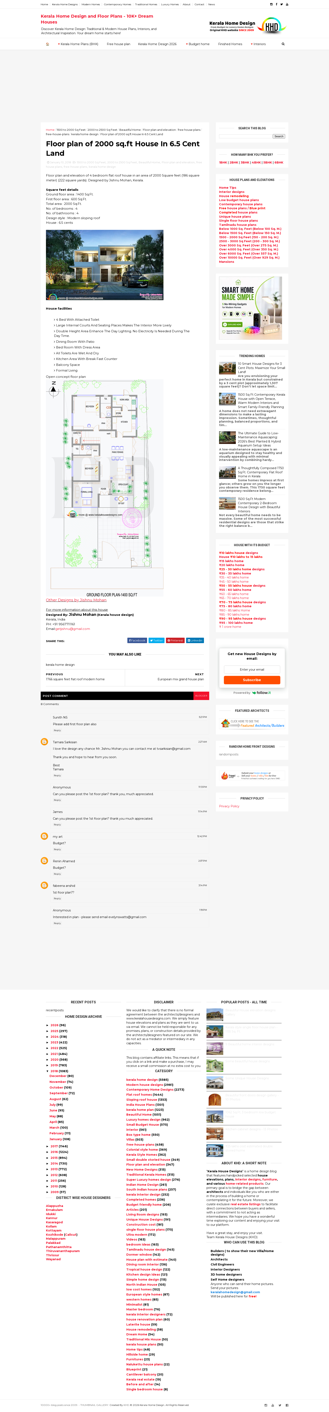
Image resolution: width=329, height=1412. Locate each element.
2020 (55, 1061)
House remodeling (141, 1331)
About (192, 4)
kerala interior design (143, 1196)
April (53, 1123)
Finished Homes (230, 44)
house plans (233, 212)
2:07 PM (198, 862)
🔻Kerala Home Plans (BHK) (77, 44)
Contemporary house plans (235, 204)
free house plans (77, 168)
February (57, 1135)
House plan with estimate (147, 1261)
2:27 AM (198, 743)
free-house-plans (72, 134)
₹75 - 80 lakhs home (230, 606)
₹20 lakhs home (226, 565)
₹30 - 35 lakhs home (230, 573)
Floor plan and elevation (164, 129)
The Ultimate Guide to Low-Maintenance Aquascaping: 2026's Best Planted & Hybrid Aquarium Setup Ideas (254, 439)
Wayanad (53, 1261)
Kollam (51, 1228)
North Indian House (142, 1286)
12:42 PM (197, 837)
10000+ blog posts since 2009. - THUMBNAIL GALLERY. (80, 1406)
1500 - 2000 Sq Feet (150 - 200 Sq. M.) (243, 237)
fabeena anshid (69, 887)
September (59, 1095)
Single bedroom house (145, 1391)
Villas (130, 1141)
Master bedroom (140, 1311)
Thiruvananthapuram (63, 1252)
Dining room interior (143, 1266)
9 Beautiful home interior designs (249, 1046)
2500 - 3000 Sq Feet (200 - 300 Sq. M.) (244, 241)
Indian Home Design (142, 1186)
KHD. (132, 1406)
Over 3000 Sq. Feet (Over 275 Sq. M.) (243, 245)
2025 (54, 1032)
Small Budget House (143, 1126)
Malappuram (55, 1240)
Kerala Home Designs (70, 4)
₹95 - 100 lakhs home (231, 622)
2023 (54, 1044)
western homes (139, 1301)
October (56, 1089)
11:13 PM (198, 788)
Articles (133, 1211)
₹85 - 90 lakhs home (229, 614)
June (53, 1112)
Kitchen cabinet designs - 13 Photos (251, 1131)
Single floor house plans (233, 220)
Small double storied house (148, 1161)
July (53, 1106)
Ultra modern (137, 1236)
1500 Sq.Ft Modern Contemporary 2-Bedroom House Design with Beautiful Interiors (254, 505)
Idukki (51, 1215)
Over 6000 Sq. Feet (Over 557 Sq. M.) (243, 253)
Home (49, 4)
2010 (54, 1188)
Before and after (140, 1386)
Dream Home (137, 1336)
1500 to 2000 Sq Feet (76, 129)
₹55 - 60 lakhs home (230, 589)
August (55, 1100)
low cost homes (139, 1291)
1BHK (218, 162)
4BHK (251, 162)
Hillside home (137, 1356)
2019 (54, 1067)
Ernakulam (54, 1211)
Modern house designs (145, 1086)
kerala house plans (141, 1346)
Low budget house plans (234, 200)
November (58, 1083)
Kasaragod (54, 1223)
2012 (54, 1176)
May (53, 1117)
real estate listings (246, 1205)
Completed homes (141, 1201)
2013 (54, 1171)
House (228, 196)
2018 (54, 1072)
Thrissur (52, 1256)
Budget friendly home (144, 1206)
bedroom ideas (138, 1246)
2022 (54, 1049)
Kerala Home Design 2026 (157, 44)
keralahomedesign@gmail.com (235, 1293)
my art (63, 838)
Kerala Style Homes (142, 1156)
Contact (205, 4)
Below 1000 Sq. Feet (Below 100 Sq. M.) (245, 229)
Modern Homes (96, 4)
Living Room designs (143, 1216)
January (56, 1140)
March (54, 1129)
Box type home (138, 1136)
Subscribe (247, 680)
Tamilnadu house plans (232, 224)
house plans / (237, 208)
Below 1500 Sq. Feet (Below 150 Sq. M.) (245, 233)
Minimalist (134, 1306)
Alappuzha (54, 1207)
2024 (55, 1038)
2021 (54, 1055)
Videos (132, 1241)
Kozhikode (54, 1236)
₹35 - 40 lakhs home (229, 577)
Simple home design (143, 1281)
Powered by (246, 692)
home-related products (245, 1185)
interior (132, 1131)
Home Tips (222, 188)
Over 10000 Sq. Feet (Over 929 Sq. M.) (244, 257)
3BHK (239, 162)
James (63, 813)
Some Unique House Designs (247, 1080)
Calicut (70, 1236)
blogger (196, 697)
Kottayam (53, 1232)
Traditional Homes (151, 4)
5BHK (262, 162)
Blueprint (134, 1371)
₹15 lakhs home (226, 561)
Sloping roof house (142, 1101)
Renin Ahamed (69, 862)
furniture (269, 1181)
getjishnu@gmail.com (78, 630)
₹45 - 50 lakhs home (228, 581)
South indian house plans (147, 1191)
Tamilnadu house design (146, 1251)
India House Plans (140, 1106)
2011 (54, 1182)
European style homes (144, 1296)
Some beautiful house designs (247, 1063)
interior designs (248, 1181)
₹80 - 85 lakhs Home (229, 610)
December (58, 1077)
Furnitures (135, 1361)
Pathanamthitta (59, 1248)
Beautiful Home (135, 129)
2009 (55, 1193)
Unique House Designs (145, 1221)
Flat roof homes (139, 1096)
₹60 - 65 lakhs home (228, 594)
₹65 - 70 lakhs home (229, 598)
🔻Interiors (257, 44)
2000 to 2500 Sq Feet (108, 129)
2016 (54, 1153)
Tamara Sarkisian (70, 743)
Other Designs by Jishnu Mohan (81, 601)
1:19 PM (198, 911)
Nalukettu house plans (145, 1366)
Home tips (135, 1351)
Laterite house (138, 1326)
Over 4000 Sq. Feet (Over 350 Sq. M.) (243, 249)
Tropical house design (144, 1271)
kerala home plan (140, 1111)
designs (226, 192)
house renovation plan (144, 1321)
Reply (62, 731)
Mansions (221, 261)
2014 (54, 1165)
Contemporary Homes (122, 4)
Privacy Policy (224, 806)
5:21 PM (198, 718)
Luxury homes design (143, 1121)
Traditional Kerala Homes (146, 1176)
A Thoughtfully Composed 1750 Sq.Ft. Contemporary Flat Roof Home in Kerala (256, 472)
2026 (55, 1027)
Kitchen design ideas (143, 1276)
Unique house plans (230, 216)
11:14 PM (197, 812)
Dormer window (139, 1256)
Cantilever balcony (141, 1376)
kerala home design (99, 134)
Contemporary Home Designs (150, 1091)
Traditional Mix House (144, 1341)
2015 (54, 1159)
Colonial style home (142, 1151)
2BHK (228, 162)
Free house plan (118, 44)
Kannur (51, 1219)
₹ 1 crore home (225, 627)
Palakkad (53, 1244)
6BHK (273, 162)
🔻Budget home (197, 44)
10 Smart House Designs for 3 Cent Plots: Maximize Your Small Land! (256, 368)
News (217, 4)
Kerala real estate (140, 1381)
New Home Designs (142, 1171)
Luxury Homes (175, 4)
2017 (54, 1147)
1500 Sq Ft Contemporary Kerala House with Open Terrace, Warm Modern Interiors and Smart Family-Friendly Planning (256, 401)
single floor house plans (146, 1231)
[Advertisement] (164, 90)
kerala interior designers (146, 1316)
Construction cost (141, 1226)
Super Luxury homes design (149, 1181)
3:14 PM (198, 886)
